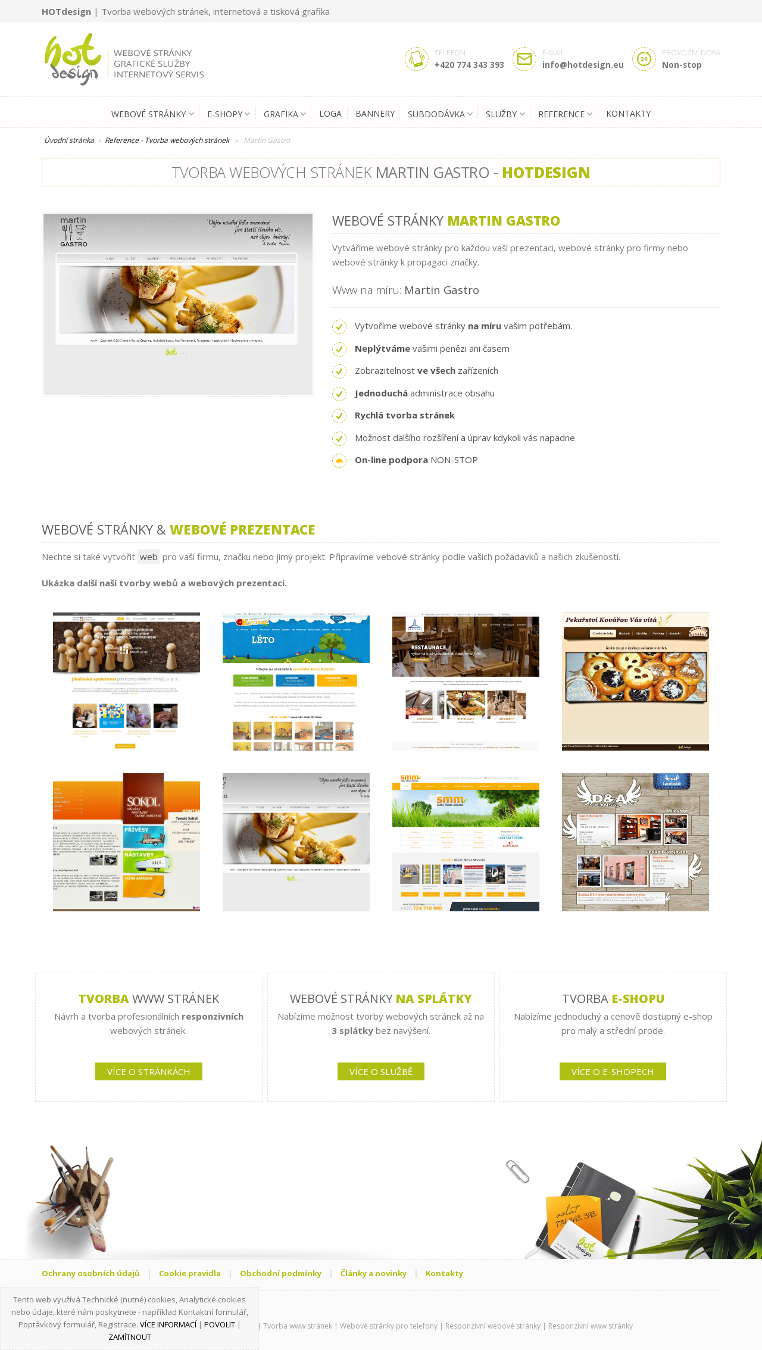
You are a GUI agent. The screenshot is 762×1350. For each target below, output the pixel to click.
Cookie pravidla (190, 1273)
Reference (565, 114)
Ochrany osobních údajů (91, 1273)
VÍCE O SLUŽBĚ (381, 1071)
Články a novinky (374, 1273)
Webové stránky (152, 114)
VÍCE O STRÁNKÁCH (148, 1071)
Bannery (375, 113)
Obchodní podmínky (280, 1273)
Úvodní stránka (69, 140)
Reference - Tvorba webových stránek (167, 140)
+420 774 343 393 (469, 64)
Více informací (168, 1324)
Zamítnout (129, 1337)
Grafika (285, 114)
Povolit (219, 1324)
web (149, 556)
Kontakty (628, 113)
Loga (330, 113)
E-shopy (228, 114)
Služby (505, 114)
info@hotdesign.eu (583, 64)
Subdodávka (440, 114)
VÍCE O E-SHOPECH (613, 1071)
